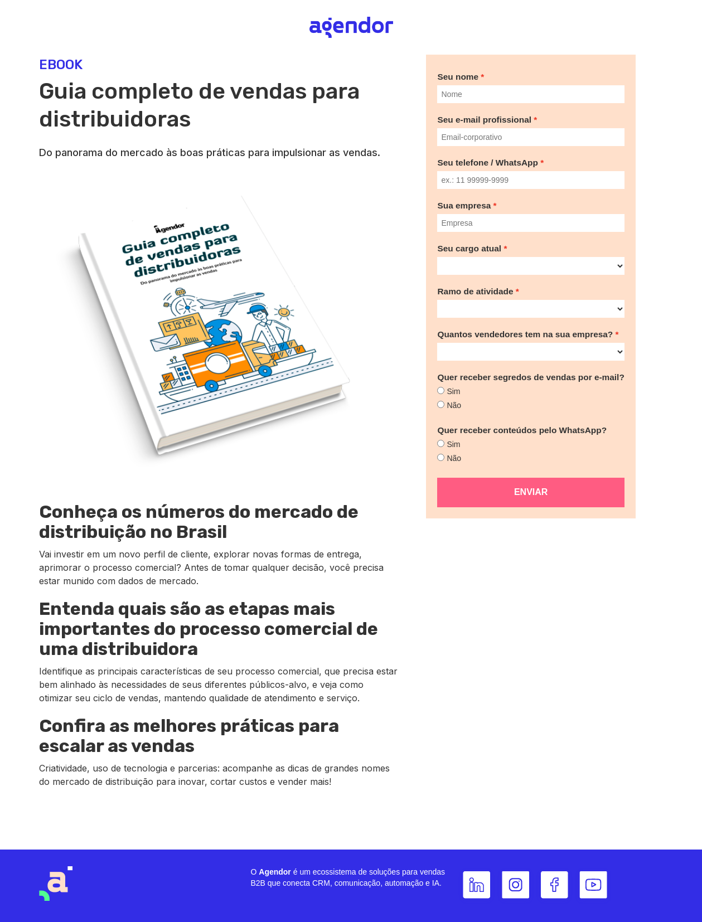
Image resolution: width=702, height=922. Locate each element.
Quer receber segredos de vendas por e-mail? (530, 377)
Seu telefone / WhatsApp (487, 162)
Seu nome (457, 76)
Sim (453, 391)
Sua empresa (464, 205)
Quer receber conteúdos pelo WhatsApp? (522, 430)
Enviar (531, 492)
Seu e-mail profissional (484, 119)
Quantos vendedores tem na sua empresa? (525, 334)
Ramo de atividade (475, 291)
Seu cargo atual (469, 248)
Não (454, 405)
